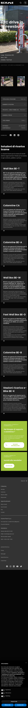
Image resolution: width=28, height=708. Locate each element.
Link (14, 187)
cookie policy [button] (12, 675)
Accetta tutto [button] (20, 705)
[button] (26, 663)
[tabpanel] (7, 81)
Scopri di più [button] (14, 701)
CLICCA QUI (9, 605)
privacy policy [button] (4, 669)
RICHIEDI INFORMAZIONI (15, 584)
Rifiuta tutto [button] (8, 705)
